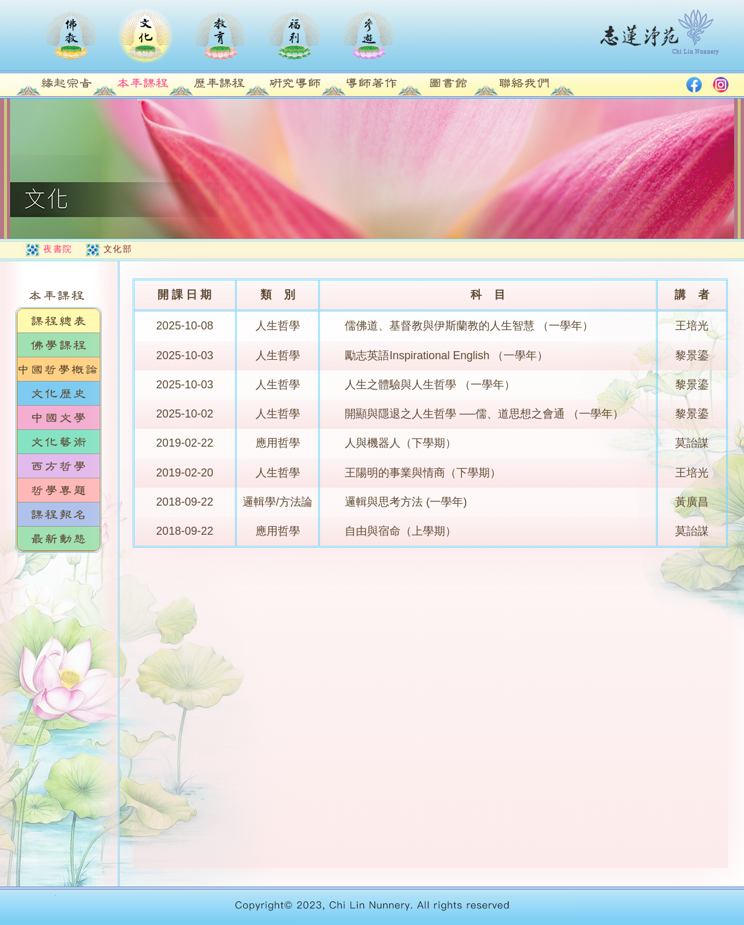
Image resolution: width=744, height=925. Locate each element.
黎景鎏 (692, 355)
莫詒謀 (692, 443)
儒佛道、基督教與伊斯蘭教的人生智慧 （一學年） (469, 326)
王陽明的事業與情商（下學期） (423, 473)
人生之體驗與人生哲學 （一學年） (430, 384)
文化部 (118, 249)
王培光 (692, 326)
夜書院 (58, 249)
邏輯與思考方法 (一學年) (406, 502)
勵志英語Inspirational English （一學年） (446, 355)
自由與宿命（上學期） (400, 531)
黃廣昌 (692, 502)
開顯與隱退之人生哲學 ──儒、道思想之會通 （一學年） (484, 414)
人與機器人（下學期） (400, 443)
